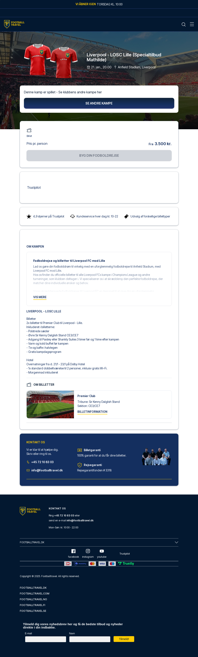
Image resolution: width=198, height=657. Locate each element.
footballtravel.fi (32, 605)
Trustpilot (34, 188)
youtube (101, 553)
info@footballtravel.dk (44, 470)
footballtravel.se (33, 610)
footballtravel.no (33, 599)
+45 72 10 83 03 (40, 462)
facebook (73, 553)
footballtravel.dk (33, 587)
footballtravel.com (34, 593)
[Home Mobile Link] (14, 24)
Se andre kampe (99, 103)
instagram (88, 553)
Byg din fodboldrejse (99, 156)
